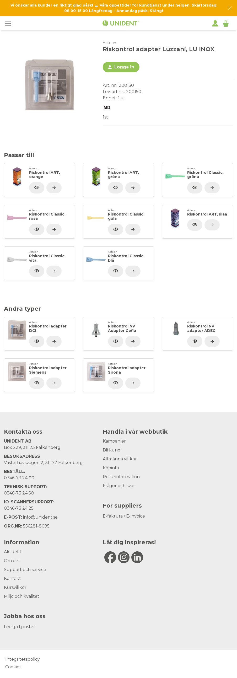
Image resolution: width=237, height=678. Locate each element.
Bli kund (112, 450)
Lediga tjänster (19, 626)
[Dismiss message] (230, 8)
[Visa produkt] (54, 187)
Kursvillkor (15, 587)
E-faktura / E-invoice (124, 516)
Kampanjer (114, 441)
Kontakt (12, 578)
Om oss (11, 560)
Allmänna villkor (120, 458)
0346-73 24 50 (19, 493)
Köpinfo (111, 467)
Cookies (13, 666)
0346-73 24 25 (19, 508)
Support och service (25, 569)
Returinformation (121, 476)
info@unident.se (40, 517)
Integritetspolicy (22, 659)
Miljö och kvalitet (21, 596)
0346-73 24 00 (19, 477)
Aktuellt (12, 551)
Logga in (124, 66)
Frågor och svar (119, 485)
